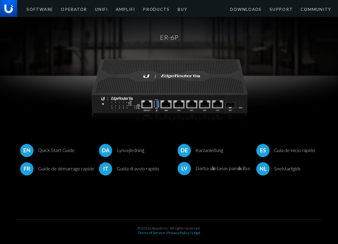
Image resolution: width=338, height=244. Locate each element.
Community (318, 9)
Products (141, 9)
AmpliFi (114, 9)
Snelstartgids (278, 168)
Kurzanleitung (200, 150)
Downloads (256, 9)
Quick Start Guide (47, 150)
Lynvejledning (121, 150)
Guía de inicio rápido (285, 150)
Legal (196, 232)
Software (38, 9)
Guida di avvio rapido (129, 168)
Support (287, 9)
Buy (164, 9)
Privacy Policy (178, 232)
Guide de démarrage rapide (57, 168)
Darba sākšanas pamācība (214, 168)
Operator (68, 9)
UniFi (92, 9)
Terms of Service (151, 232)
